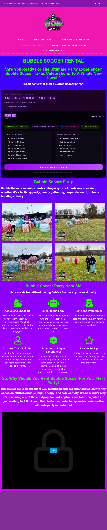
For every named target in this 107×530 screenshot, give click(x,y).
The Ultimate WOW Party (53, 51)
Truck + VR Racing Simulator (75, 40)
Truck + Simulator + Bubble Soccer (69, 45)
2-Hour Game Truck (42, 40)
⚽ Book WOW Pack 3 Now (53, 167)
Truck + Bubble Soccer (31, 45)
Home (21, 40)
